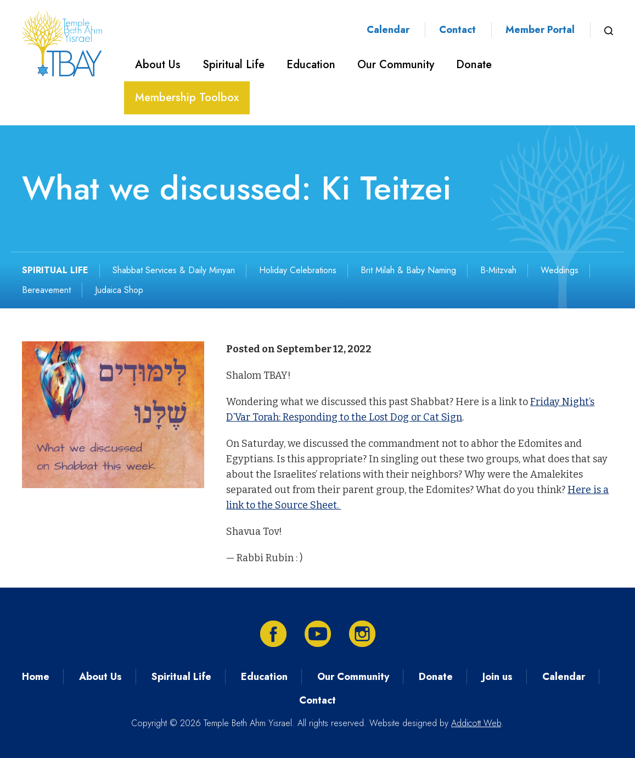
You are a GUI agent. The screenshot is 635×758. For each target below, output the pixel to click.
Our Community (395, 65)
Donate (474, 65)
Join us (497, 677)
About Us (158, 65)
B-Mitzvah (498, 270)
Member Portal (540, 30)
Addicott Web (476, 723)
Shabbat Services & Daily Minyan (174, 270)
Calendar (388, 30)
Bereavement (46, 290)
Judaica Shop (119, 290)
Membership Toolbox (187, 98)
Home (35, 677)
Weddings (559, 270)
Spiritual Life (234, 65)
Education (310, 65)
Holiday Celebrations (297, 270)
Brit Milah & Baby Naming (408, 270)
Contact (457, 30)
